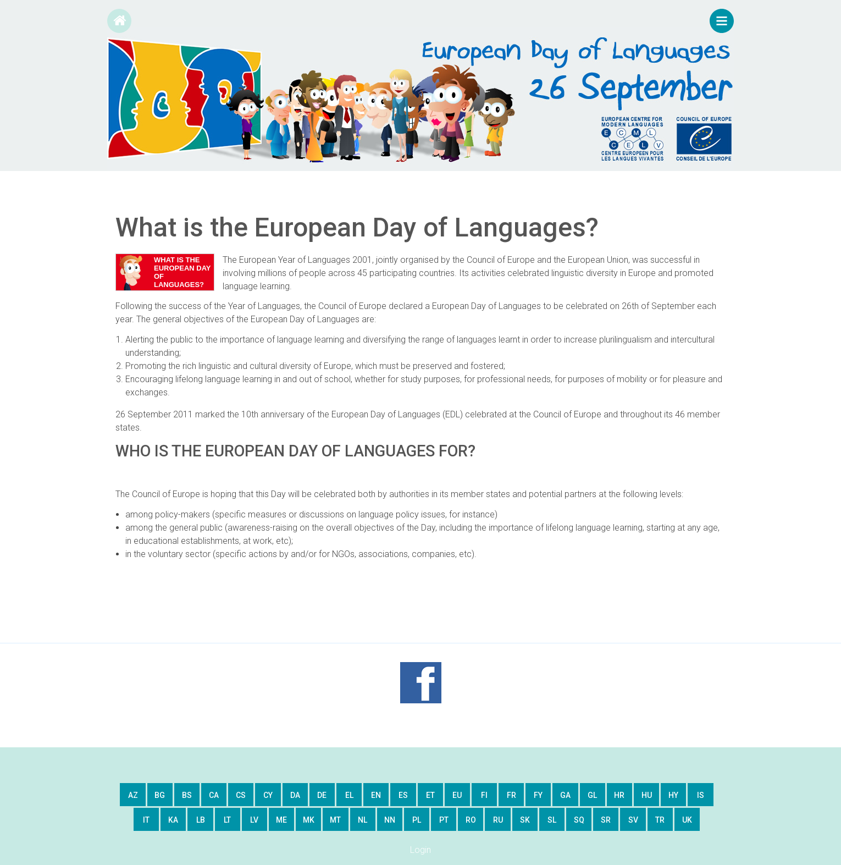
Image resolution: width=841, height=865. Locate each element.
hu (646, 795)
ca (214, 795)
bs (187, 795)
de (322, 795)
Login (420, 850)
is (700, 795)
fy (538, 795)
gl (592, 795)
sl (551, 820)
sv (633, 820)
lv (254, 820)
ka (173, 820)
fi (484, 795)
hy (673, 795)
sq (579, 820)
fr (511, 795)
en (376, 795)
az (133, 795)
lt (227, 820)
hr (619, 795)
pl (416, 820)
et (430, 795)
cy (268, 795)
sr (606, 820)
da (295, 795)
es (403, 795)
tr (660, 820)
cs (241, 795)
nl (362, 820)
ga (565, 795)
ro (471, 820)
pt (444, 820)
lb (200, 820)
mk (308, 820)
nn (389, 820)
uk (687, 820)
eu (457, 795)
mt (335, 820)
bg (159, 795)
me (281, 820)
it (146, 820)
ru (498, 820)
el (349, 795)
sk (525, 820)
